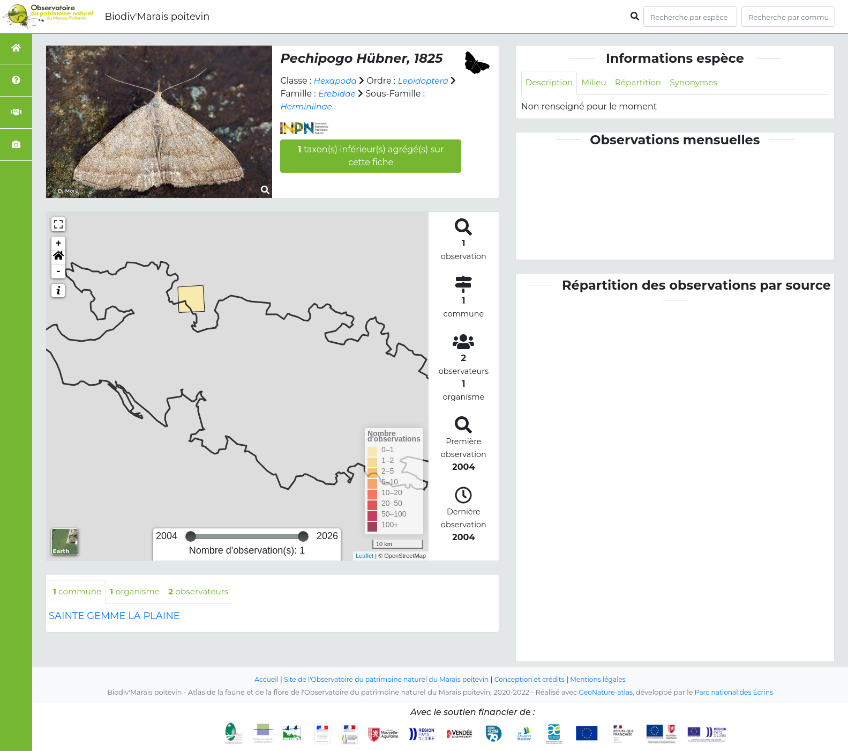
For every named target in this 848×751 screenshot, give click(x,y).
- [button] (59, 271)
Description (550, 83)
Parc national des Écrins (735, 693)
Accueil (259, 680)
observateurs (204, 592)
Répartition (642, 83)
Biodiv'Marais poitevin (156, 17)
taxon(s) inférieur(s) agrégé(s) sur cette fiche (371, 155)
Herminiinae (307, 106)
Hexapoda (336, 81)
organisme (138, 592)
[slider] (190, 536)
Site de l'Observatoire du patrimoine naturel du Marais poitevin (384, 680)
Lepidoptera (426, 81)
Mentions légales (605, 680)
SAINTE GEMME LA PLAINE (114, 617)
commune (78, 592)
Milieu (597, 83)
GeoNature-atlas (604, 693)
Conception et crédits (533, 680)
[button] (58, 257)
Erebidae (337, 94)
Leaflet (364, 556)
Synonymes (700, 83)
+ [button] (59, 243)
